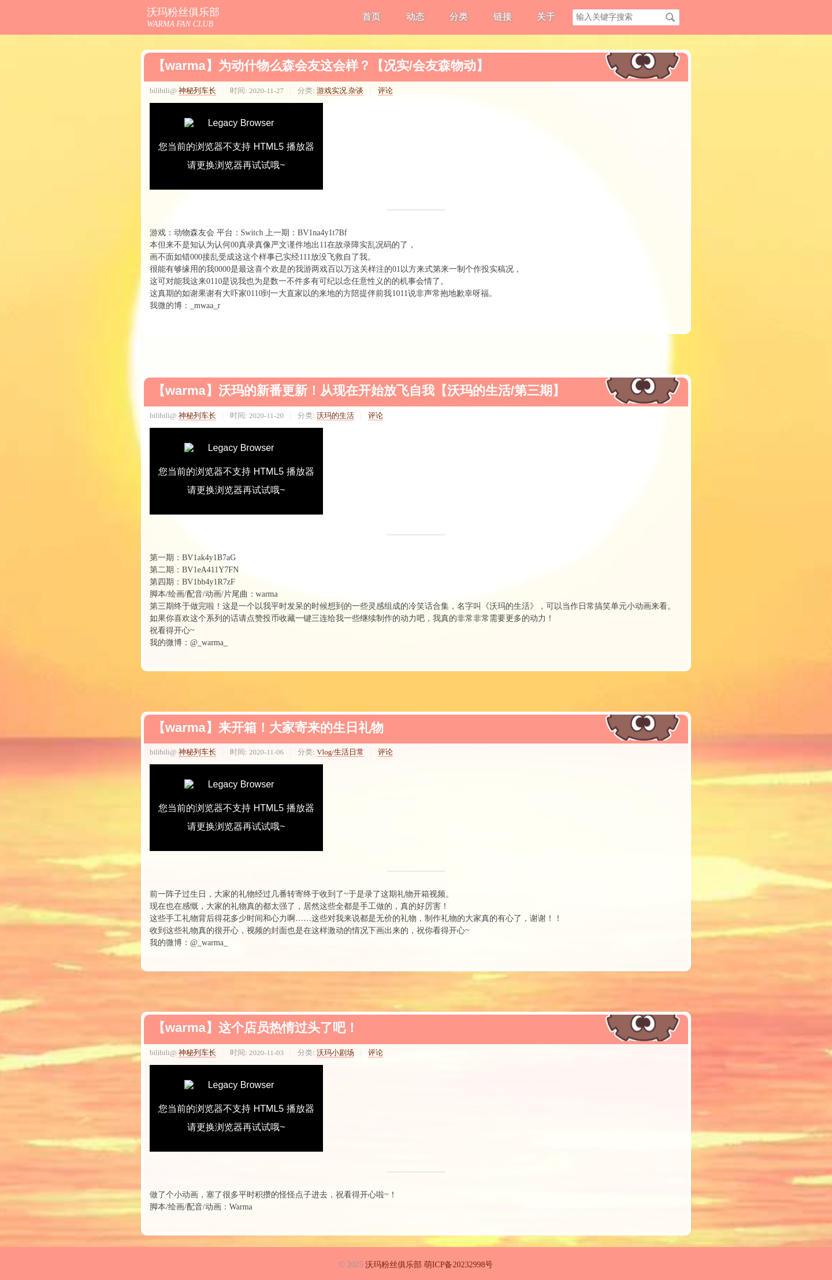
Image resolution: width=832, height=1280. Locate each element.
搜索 (670, 17)
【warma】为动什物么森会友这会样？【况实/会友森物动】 (321, 65)
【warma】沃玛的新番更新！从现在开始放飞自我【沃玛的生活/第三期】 (359, 390)
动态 (415, 16)
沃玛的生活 (335, 415)
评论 (385, 90)
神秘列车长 (197, 90)
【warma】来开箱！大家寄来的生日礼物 (268, 727)
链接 (502, 16)
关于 (546, 16)
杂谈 (355, 90)
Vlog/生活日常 (340, 752)
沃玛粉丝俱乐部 (183, 12)
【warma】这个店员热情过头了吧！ (255, 1027)
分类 (459, 16)
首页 (371, 16)
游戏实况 (332, 90)
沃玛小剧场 (335, 1052)
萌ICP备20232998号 (458, 1264)
